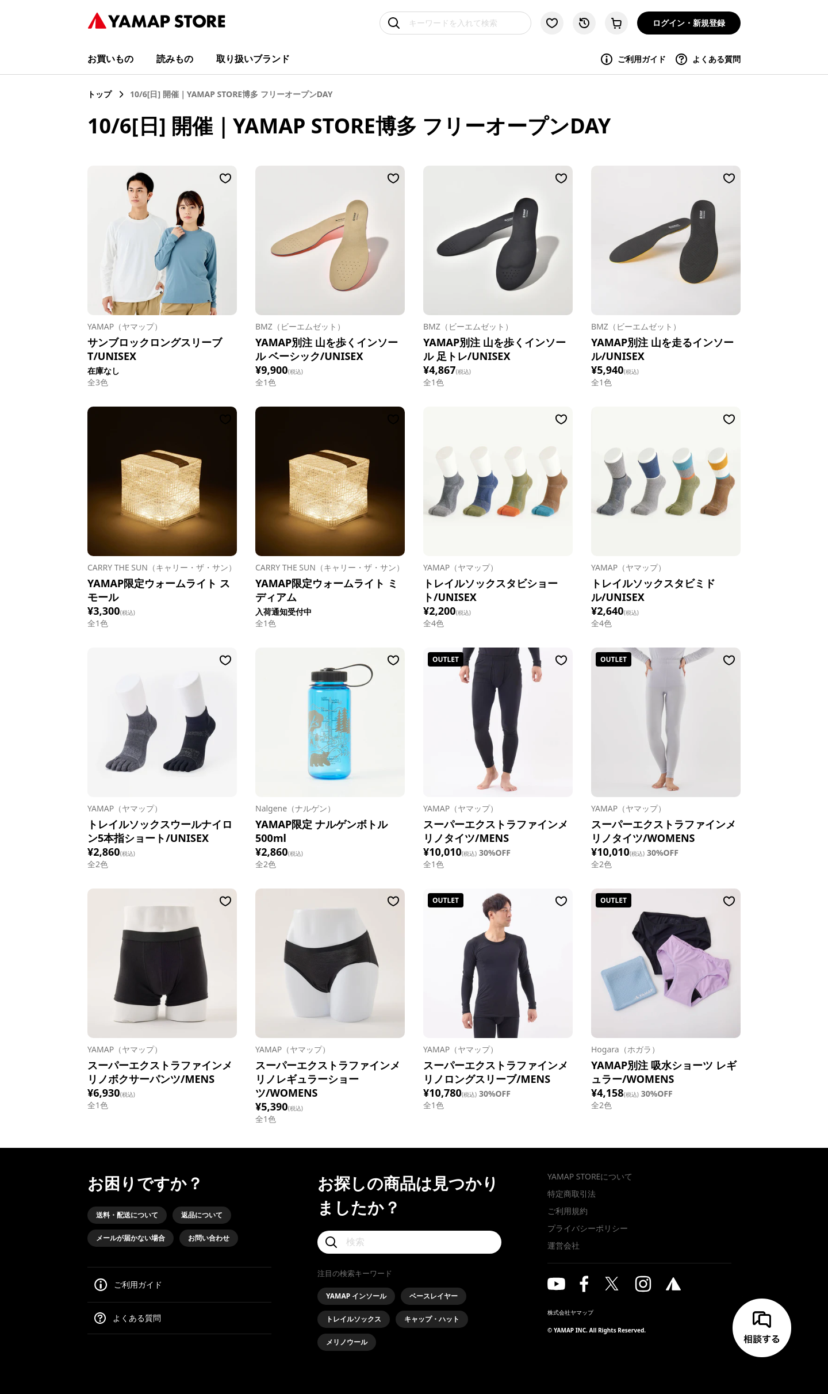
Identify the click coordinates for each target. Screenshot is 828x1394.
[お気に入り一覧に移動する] (552, 23)
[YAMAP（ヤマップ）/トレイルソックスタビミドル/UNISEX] (666, 481)
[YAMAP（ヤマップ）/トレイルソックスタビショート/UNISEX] (498, 481)
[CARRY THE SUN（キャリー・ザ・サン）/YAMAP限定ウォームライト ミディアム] (330, 481)
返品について (202, 1215)
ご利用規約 (567, 1210)
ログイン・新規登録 (689, 22)
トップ (99, 94)
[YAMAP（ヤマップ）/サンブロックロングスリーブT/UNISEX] (162, 240)
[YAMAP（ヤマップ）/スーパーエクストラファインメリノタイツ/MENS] (498, 722)
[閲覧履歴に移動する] (584, 23)
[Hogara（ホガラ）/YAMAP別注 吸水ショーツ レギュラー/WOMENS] (666, 963)
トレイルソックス (353, 1319)
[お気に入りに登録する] (225, 178)
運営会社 (563, 1245)
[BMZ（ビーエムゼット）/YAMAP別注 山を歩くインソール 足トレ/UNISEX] (498, 240)
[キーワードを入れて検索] (455, 23)
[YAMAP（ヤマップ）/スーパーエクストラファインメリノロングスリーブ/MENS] (498, 963)
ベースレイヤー (433, 1296)
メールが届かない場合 (130, 1238)
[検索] (409, 1242)
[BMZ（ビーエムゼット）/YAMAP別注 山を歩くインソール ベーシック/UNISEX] (330, 240)
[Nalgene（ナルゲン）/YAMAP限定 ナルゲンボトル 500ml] (330, 722)
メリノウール (346, 1342)
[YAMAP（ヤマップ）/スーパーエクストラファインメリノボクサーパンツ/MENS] (162, 963)
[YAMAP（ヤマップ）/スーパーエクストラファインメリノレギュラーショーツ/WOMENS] (330, 963)
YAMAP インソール (356, 1296)
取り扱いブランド (253, 58)
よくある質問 (707, 59)
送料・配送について (127, 1215)
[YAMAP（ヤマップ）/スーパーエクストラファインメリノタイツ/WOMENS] (666, 722)
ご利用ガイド (633, 59)
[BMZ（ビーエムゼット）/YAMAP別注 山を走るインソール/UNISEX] (666, 240)
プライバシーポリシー (587, 1228)
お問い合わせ (208, 1238)
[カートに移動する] (616, 23)
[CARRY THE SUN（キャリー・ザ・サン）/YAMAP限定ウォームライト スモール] (162, 481)
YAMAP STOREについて (589, 1176)
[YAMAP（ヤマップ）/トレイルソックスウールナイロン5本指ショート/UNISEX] (162, 722)
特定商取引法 (571, 1193)
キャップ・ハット (431, 1319)
